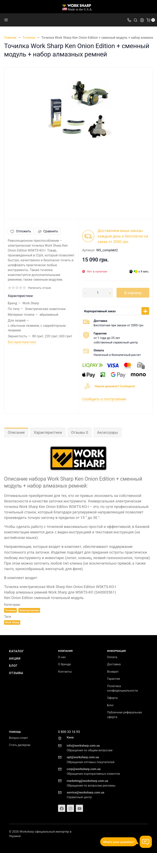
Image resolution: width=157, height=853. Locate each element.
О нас (62, 657)
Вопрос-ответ (18, 738)
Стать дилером (19, 745)
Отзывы (16, 673)
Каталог (16, 651)
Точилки (10, 610)
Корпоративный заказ (100, 311)
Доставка (114, 664)
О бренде (64, 664)
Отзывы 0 (79, 432)
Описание (16, 432)
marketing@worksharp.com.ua (87, 781)
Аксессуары (107, 432)
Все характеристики (22, 342)
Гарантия (113, 679)
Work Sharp (12, 622)
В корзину (132, 293)
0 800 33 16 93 (69, 732)
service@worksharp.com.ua (85, 792)
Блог (13, 666)
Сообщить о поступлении (104, 399)
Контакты (65, 671)
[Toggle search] (135, 20)
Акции (15, 658)
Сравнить (48, 231)
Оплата (112, 657)
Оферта (112, 698)
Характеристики (48, 432)
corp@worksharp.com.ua (83, 769)
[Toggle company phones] (129, 20)
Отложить (20, 231)
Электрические (29, 610)
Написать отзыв (39, 288)
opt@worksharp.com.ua (83, 757)
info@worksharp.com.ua (83, 745)
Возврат (113, 671)
